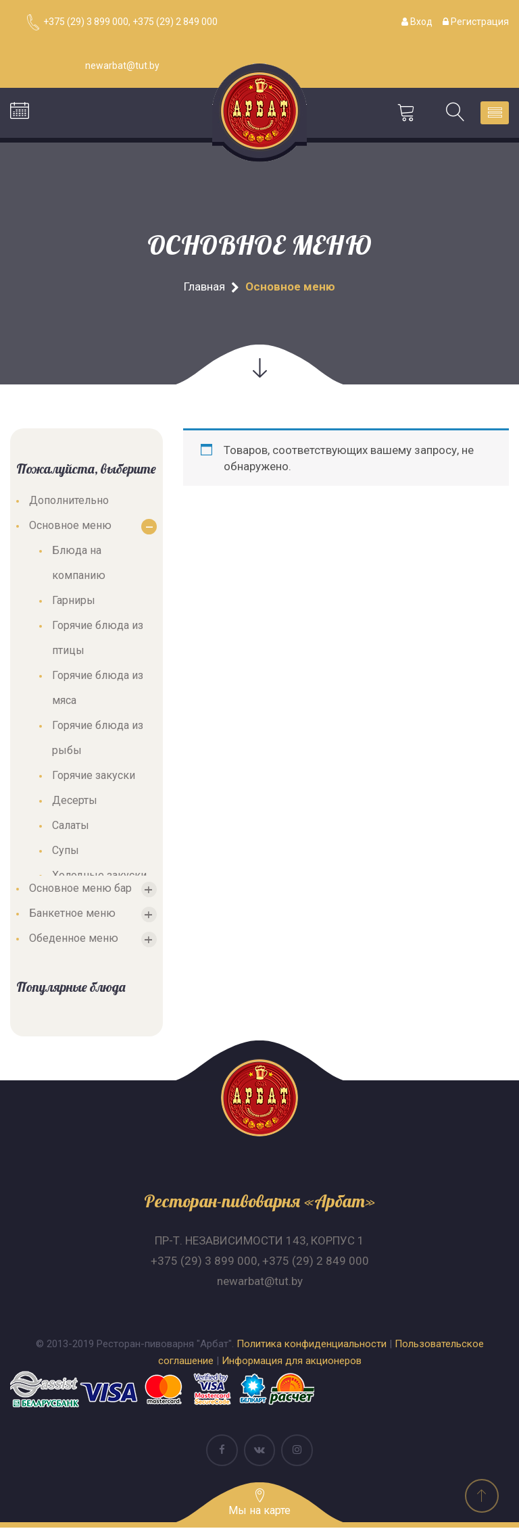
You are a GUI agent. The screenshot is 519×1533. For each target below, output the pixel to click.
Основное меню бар (80, 891)
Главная (204, 290)
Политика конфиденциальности (312, 1347)
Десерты (74, 803)
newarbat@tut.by (260, 1284)
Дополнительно (69, 503)
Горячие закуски (93, 778)
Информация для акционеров (292, 1364)
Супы (65, 853)
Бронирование (19, 114)
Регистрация (476, 21)
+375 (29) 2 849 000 (315, 1264)
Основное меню (70, 528)
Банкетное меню (72, 916)
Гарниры (73, 603)
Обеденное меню (73, 941)
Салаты (70, 828)
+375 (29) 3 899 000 (204, 1264)
